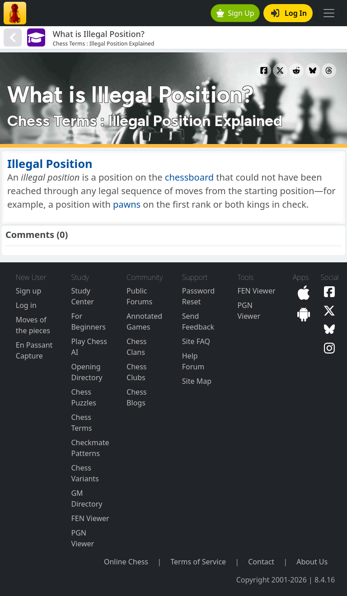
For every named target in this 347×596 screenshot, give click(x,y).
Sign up (29, 291)
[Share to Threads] (329, 70)
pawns (127, 204)
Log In (289, 13)
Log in (26, 305)
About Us (312, 562)
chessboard (189, 177)
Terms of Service (198, 562)
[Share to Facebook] (264, 70)
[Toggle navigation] (329, 13)
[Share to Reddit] (296, 70)
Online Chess (126, 562)
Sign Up (235, 13)
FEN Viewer (90, 518)
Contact (261, 562)
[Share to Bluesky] (312, 70)
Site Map (196, 381)
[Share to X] (280, 70)
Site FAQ (196, 341)
